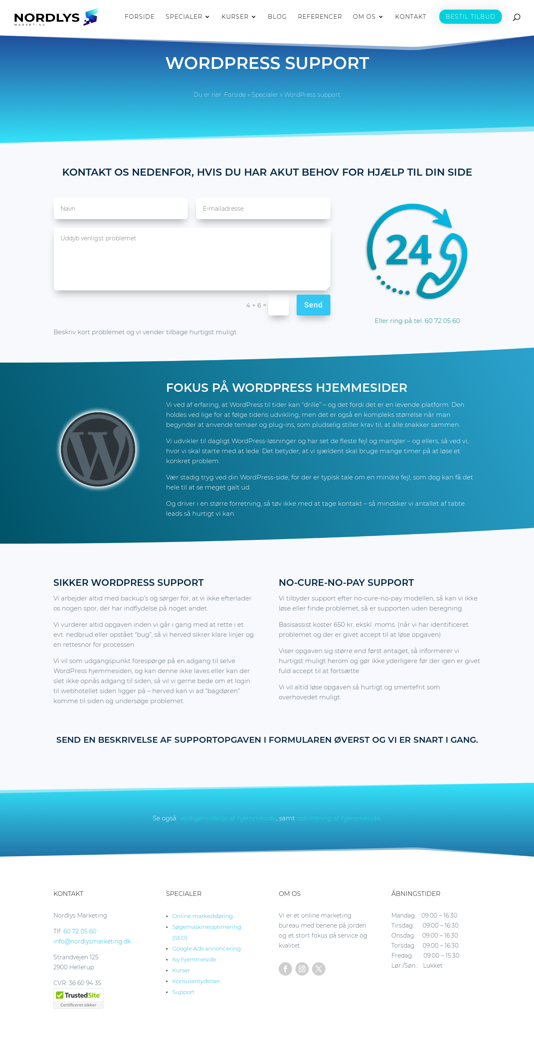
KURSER (235, 17)
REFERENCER (320, 17)
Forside (235, 94)
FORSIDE (140, 17)
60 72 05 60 (79, 931)
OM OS (364, 17)
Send (313, 304)
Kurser (181, 970)
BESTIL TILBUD (471, 16)
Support (183, 992)
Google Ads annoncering (206, 948)
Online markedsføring (202, 916)
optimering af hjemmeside (338, 818)
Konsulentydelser (196, 981)
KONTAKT (410, 17)
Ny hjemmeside (194, 959)
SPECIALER (184, 17)
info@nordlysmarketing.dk (92, 941)
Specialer (265, 94)
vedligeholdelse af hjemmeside (227, 818)
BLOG (277, 17)
